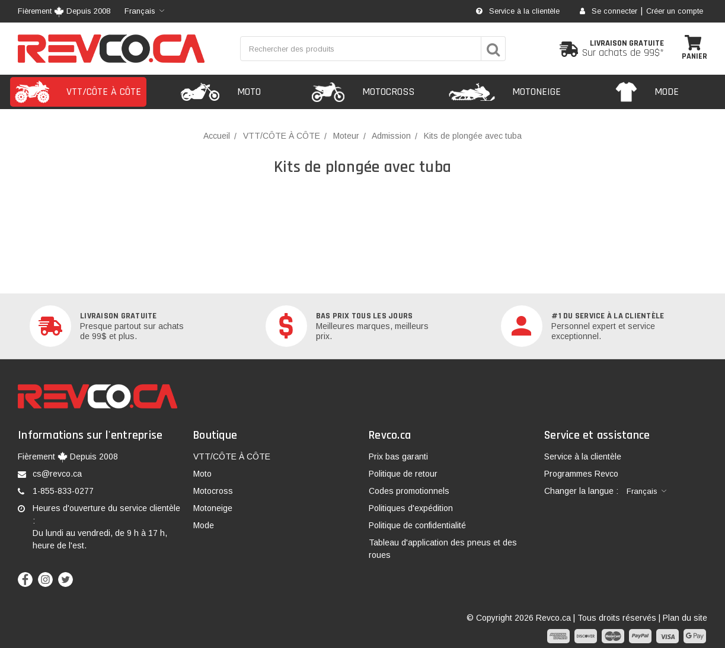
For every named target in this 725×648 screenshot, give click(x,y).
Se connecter (608, 11)
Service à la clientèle (518, 11)
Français (139, 11)
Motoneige (212, 508)
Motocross (213, 491)
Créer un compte (674, 11)
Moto (202, 473)
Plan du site (685, 618)
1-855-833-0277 (63, 491)
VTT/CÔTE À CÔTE (231, 456)
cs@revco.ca (57, 473)
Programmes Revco (581, 473)
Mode (203, 525)
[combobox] (144, 11)
